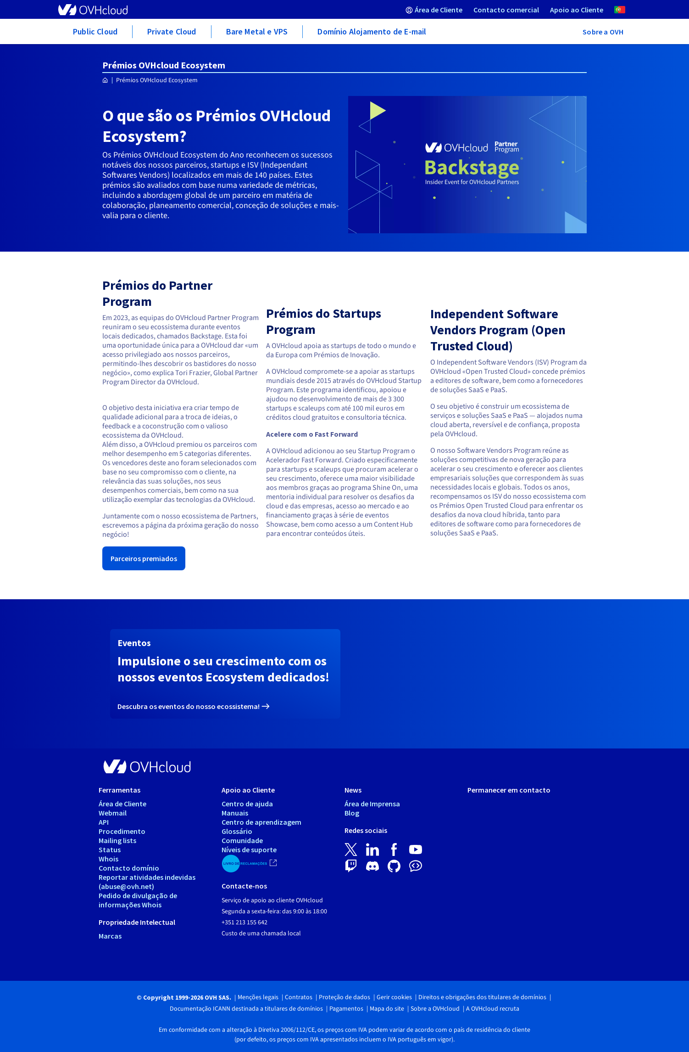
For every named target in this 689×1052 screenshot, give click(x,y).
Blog (351, 812)
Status (110, 849)
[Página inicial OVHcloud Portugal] (105, 81)
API (104, 822)
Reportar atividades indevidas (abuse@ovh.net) (147, 881)
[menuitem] (434, 9)
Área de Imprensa (372, 803)
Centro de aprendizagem (261, 822)
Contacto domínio (129, 867)
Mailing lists (117, 840)
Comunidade (242, 840)
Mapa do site (387, 1008)
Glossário (237, 831)
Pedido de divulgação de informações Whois (138, 900)
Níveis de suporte (249, 849)
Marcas (110, 935)
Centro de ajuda (247, 803)
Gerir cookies (394, 997)
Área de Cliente (122, 803)
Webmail (113, 812)
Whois (108, 858)
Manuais (235, 812)
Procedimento (122, 831)
